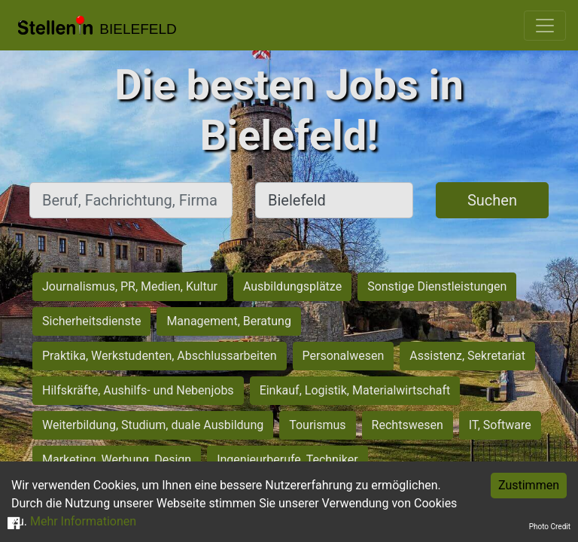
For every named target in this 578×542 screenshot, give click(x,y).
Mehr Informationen (83, 521)
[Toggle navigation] (545, 26)
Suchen (492, 200)
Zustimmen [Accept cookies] (528, 485)
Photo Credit (549, 526)
